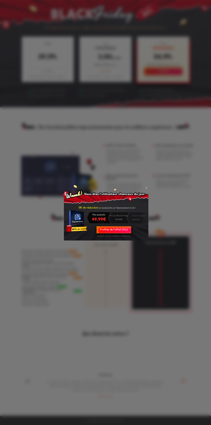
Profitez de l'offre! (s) (113, 229)
